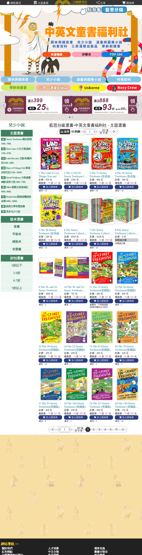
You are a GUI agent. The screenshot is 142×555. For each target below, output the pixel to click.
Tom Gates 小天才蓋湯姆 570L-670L (16, 151)
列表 (76, 132)
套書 (17, 226)
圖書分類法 (101, 551)
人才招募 (53, 548)
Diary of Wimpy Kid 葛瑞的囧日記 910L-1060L (15, 170)
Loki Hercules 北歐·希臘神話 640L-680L (16, 160)
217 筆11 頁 (105, 131)
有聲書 (16, 249)
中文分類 (53, 551)
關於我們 (7, 548)
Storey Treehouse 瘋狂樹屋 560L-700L (16, 141)
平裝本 (16, 234)
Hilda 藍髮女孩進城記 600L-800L (14, 189)
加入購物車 (50, 187)
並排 (65, 132)
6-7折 (16, 280)
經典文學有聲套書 (13, 206)
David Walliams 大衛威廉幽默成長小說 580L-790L (16, 179)
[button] (138, 105)
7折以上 (17, 288)
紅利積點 (7, 551)
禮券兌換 (99, 548)
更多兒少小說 (10, 211)
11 (117, 429)
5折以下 (17, 265)
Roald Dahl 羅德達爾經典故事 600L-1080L (16, 198)
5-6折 (16, 273)
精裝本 (16, 241)
